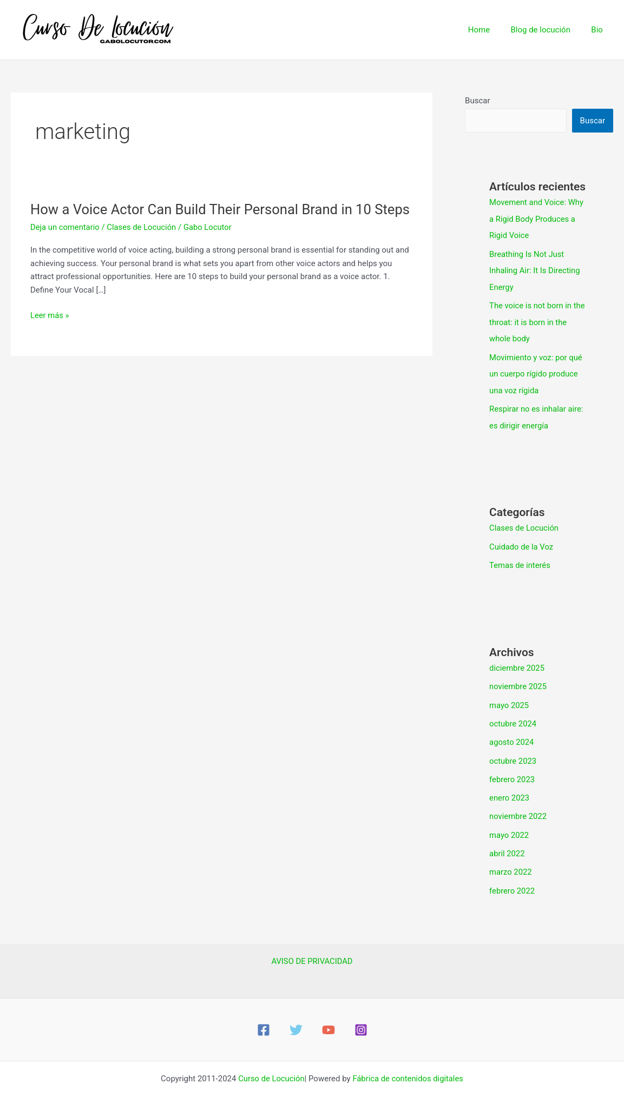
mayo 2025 (509, 699)
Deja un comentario (65, 245)
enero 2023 (509, 791)
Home (490, 30)
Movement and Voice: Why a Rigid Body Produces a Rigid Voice (537, 218)
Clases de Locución (143, 245)
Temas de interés (520, 560)
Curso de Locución (270, 1069)
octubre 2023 (513, 754)
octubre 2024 (513, 718)
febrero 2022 (512, 882)
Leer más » (50, 334)
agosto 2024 (512, 736)
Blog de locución (547, 30)
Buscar (477, 100)
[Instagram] (360, 1020)
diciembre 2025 (517, 662)
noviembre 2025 (518, 681)
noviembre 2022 (518, 809)
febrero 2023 (512, 772)
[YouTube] (328, 1020)
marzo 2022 (511, 864)
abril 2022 (507, 845)
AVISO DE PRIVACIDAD (312, 952)
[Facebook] (263, 1020)
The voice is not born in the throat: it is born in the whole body (537, 320)
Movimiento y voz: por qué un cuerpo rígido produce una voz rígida (536, 371)
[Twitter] (296, 1020)
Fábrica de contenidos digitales (408, 1069)
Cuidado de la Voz (521, 542)
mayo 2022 (509, 827)
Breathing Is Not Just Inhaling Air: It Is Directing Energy (535, 269)
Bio (599, 30)
